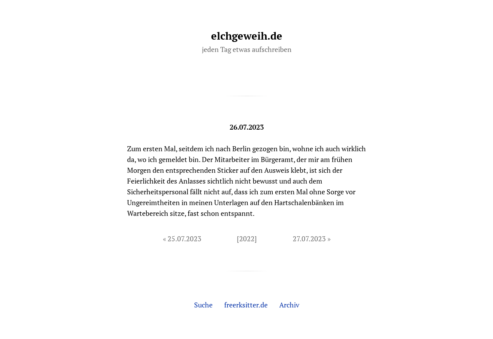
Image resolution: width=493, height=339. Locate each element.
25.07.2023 (184, 238)
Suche (203, 304)
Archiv (289, 304)
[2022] (247, 238)
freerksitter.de (246, 304)
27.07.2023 (309, 238)
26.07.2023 (247, 127)
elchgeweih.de (246, 36)
